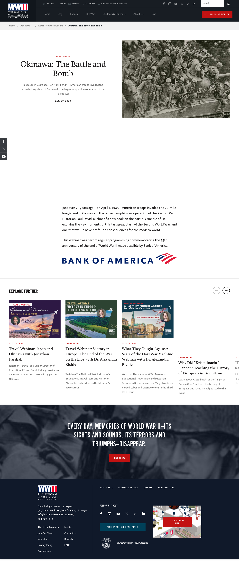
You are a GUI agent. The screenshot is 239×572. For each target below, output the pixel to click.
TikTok (187, 3)
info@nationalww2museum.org (56, 527)
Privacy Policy (45, 557)
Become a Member (128, 500)
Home (12, 25)
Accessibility (44, 563)
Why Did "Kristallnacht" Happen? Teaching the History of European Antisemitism (203, 367)
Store (63, 3)
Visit (47, 14)
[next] (226, 290)
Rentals (68, 552)
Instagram (169, 3)
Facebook (163, 3)
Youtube (175, 3)
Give (153, 14)
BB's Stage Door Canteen (114, 3)
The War (90, 14)
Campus (76, 3)
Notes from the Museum (50, 25)
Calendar (90, 3)
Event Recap (63, 56)
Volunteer (43, 552)
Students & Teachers (114, 14)
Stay (60, 14)
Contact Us (70, 546)
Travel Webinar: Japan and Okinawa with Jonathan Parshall (31, 354)
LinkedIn (194, 3)
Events (74, 14)
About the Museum (48, 540)
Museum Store (166, 500)
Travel (50, 3)
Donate (148, 500)
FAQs (67, 557)
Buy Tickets (106, 500)
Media (67, 540)
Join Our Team (45, 546)
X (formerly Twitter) (181, 3)
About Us (138, 14)
